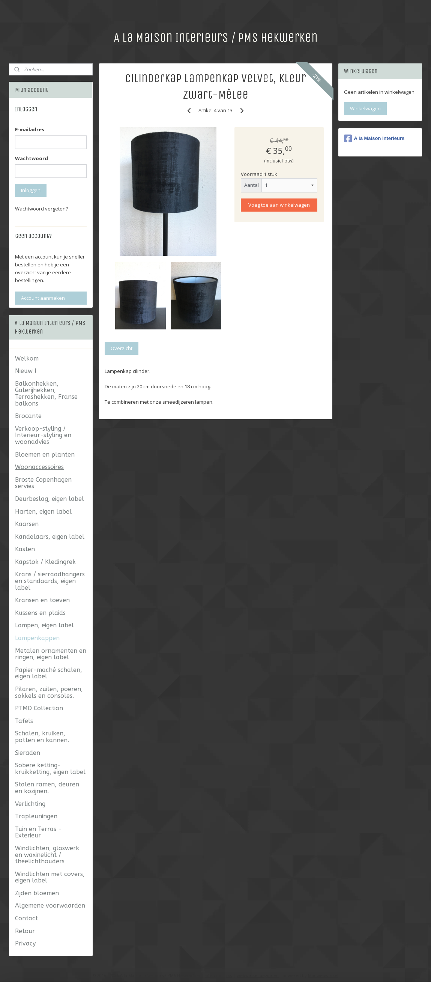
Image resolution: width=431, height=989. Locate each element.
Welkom (27, 358)
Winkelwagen (365, 108)
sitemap (213, 975)
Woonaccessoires (39, 466)
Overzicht (121, 347)
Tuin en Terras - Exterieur (38, 832)
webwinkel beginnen (258, 975)
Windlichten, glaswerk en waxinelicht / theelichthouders (47, 855)
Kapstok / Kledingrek (45, 561)
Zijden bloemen (37, 893)
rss (229, 975)
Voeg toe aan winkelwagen (279, 204)
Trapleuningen (36, 816)
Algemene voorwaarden (50, 905)
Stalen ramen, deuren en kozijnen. (47, 788)
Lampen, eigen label (44, 625)
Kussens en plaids (40, 612)
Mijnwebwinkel (323, 975)
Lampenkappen (37, 638)
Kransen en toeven (42, 600)
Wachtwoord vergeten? (41, 208)
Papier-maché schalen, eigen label (48, 673)
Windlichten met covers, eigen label (50, 877)
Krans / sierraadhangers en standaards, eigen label (50, 581)
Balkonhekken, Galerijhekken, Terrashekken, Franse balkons (46, 393)
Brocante (28, 415)
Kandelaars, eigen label (49, 536)
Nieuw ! (25, 370)
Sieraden (27, 752)
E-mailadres (29, 129)
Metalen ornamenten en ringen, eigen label (50, 654)
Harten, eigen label (43, 511)
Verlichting (30, 803)
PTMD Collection (39, 708)
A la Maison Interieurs (374, 138)
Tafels (24, 720)
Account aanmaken (43, 298)
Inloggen (31, 190)
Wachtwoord (31, 158)
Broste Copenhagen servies (43, 483)
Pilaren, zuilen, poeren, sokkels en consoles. (49, 692)
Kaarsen (27, 524)
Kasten (25, 549)
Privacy (25, 943)
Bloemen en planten (45, 454)
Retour (25, 931)
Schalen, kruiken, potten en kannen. (42, 737)
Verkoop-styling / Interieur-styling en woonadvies (43, 435)
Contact (26, 918)
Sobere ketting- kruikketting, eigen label (50, 769)
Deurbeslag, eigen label (49, 498)
